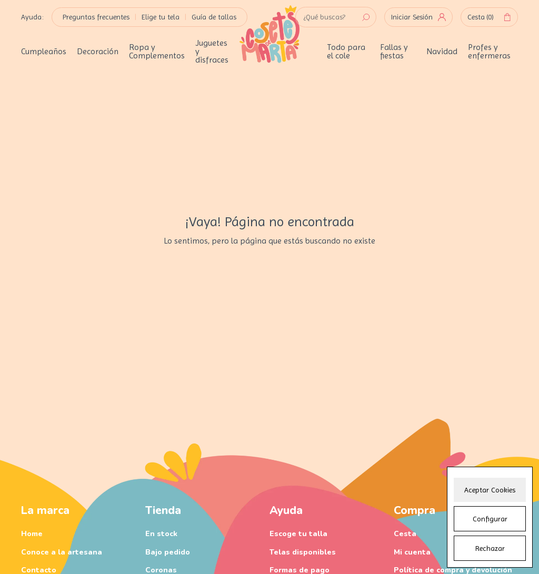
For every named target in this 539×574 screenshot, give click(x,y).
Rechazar (490, 548)
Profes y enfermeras (489, 51)
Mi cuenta (412, 552)
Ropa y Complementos (157, 51)
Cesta (489, 17)
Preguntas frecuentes (96, 17)
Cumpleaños (43, 51)
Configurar (490, 519)
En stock (161, 534)
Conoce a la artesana (61, 552)
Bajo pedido (167, 552)
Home (32, 534)
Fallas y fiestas (394, 51)
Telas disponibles (303, 552)
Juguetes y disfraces (211, 51)
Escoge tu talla (298, 534)
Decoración (97, 51)
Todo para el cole (346, 51)
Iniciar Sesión (418, 17)
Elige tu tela (160, 17)
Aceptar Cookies (489, 490)
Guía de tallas (214, 17)
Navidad (441, 51)
